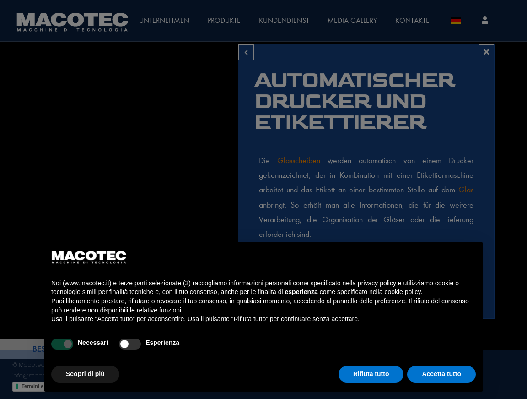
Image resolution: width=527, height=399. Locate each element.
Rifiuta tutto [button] (371, 373)
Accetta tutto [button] (441, 373)
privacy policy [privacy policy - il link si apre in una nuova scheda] (377, 283)
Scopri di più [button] (85, 373)
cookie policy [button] (402, 291)
